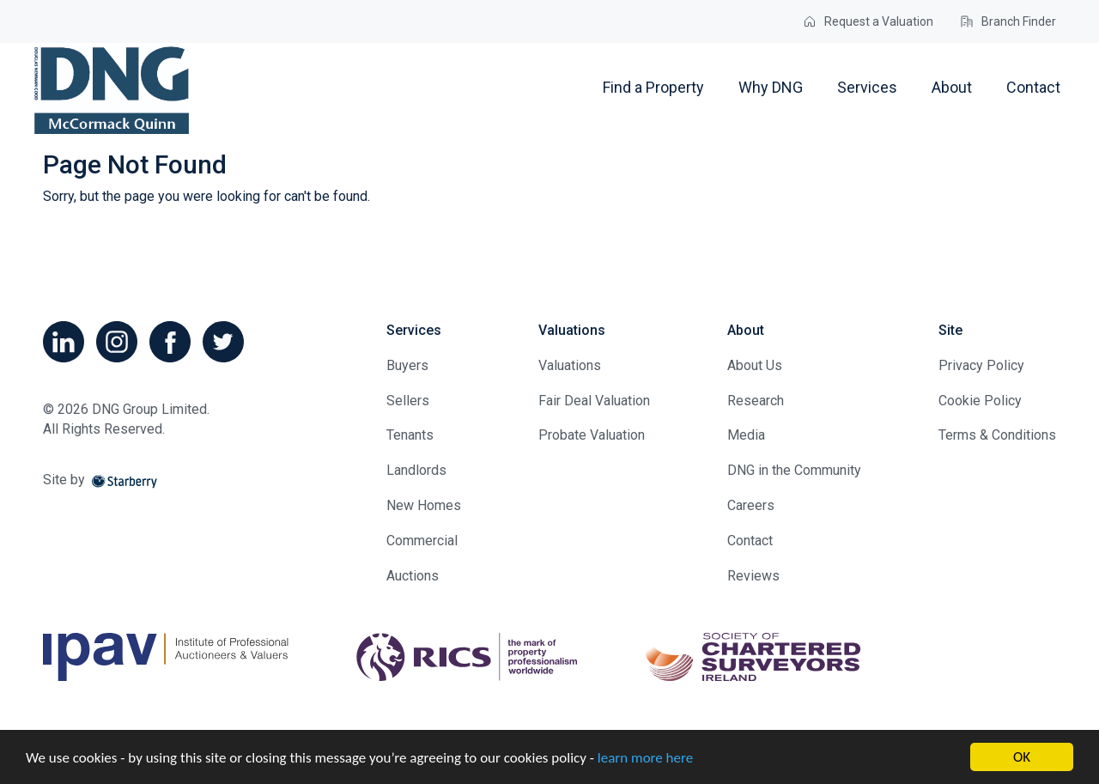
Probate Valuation (591, 435)
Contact (750, 540)
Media (746, 435)
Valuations (569, 365)
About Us (754, 365)
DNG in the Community (794, 470)
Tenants (410, 435)
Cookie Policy (980, 400)
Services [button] (867, 87)
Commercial (422, 540)
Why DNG (770, 87)
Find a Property (653, 87)
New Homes (423, 505)
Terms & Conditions (997, 435)
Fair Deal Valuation (594, 400)
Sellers (407, 400)
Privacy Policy (981, 365)
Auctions (412, 576)
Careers (750, 505)
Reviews (753, 576)
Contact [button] (1033, 87)
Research (755, 400)
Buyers (407, 365)
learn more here (645, 758)
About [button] (952, 87)
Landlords (416, 470)
